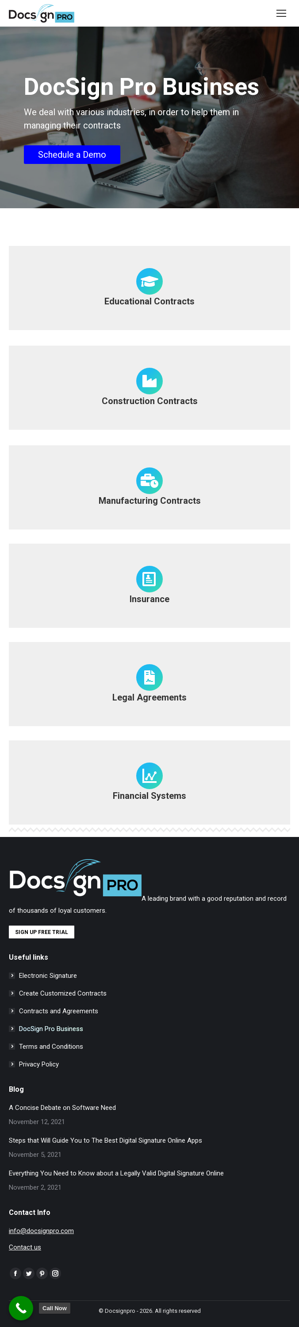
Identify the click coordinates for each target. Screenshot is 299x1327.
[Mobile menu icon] (281, 13)
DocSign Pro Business (51, 1029)
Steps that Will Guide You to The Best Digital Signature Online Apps (105, 1140)
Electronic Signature (48, 976)
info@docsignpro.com (41, 1231)
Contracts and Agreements (58, 1011)
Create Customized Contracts (63, 993)
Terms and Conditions (51, 1047)
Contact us (25, 1247)
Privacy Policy (39, 1064)
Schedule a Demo (72, 154)
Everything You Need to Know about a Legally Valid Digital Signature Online (116, 1173)
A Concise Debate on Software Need (62, 1108)
